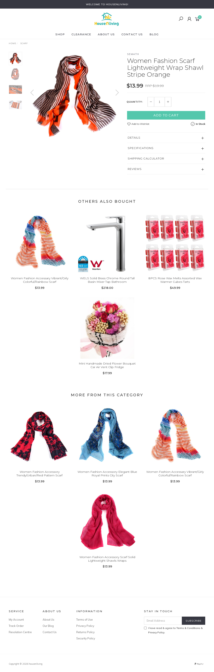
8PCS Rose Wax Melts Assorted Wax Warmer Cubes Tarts (175, 283)
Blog (154, 34)
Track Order (16, 625)
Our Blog (48, 625)
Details (134, 137)
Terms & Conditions (188, 628)
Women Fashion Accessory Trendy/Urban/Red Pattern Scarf (39, 477)
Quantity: (135, 102)
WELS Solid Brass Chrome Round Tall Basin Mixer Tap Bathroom (107, 283)
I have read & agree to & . (173, 630)
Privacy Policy (85, 625)
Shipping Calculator (146, 158)
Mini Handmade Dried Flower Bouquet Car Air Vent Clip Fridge (107, 369)
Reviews (135, 169)
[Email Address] (163, 621)
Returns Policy (85, 632)
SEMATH (133, 54)
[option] (74, 95)
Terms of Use (84, 619)
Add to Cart (166, 115)
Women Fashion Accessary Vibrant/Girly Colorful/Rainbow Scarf (39, 283)
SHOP (60, 34)
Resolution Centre (20, 632)
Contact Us (132, 34)
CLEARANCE (81, 34)
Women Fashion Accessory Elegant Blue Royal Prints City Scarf (107, 477)
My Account (16, 619)
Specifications (141, 148)
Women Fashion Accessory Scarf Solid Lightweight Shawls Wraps (107, 562)
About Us (106, 34)
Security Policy (85, 638)
